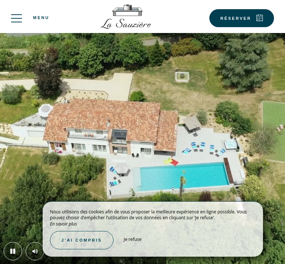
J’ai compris (81, 240)
